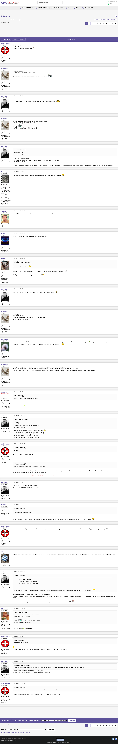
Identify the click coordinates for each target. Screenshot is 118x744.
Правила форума (43, 7)
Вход (110, 3)
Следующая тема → (111, 19)
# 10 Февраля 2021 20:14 (19, 391)
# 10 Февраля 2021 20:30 (19, 415)
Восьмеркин (5, 172)
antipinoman (5, 43)
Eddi (2, 551)
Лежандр (4, 392)
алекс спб (4, 68)
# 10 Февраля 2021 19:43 (19, 68)
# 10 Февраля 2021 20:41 (19, 504)
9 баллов (5, 16)
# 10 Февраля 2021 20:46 (19, 683)
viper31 (3, 211)
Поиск (77, 7)
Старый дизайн (58, 7)
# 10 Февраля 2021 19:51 (19, 171)
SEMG (3, 233)
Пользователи (89, 7)
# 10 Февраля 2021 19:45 (19, 118)
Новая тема (6, 39)
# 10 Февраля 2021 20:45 (19, 636)
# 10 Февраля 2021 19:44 (19, 96)
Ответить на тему (18, 39)
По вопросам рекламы (6, 740)
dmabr (3, 505)
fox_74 (3, 608)
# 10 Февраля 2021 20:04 (19, 289)
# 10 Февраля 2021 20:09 (19, 364)
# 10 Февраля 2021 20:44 (19, 571)
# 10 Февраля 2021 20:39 (19, 482)
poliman (4, 96)
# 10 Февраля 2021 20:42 (19, 551)
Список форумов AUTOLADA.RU (8, 20)
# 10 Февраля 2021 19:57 (19, 211)
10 (112, 23)
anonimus (4, 339)
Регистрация (113, 2)
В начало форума (27, 7)
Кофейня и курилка (23, 20)
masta (3, 258)
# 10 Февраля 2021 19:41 (19, 43)
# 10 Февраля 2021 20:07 (19, 339)
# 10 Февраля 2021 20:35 (19, 443)
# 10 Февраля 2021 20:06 (19, 311)
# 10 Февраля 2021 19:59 (19, 233)
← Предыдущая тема (100, 19)
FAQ (69, 7)
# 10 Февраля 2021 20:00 (19, 258)
